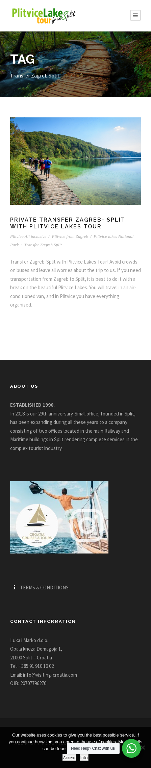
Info (84, 758)
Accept (69, 758)
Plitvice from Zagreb (70, 236)
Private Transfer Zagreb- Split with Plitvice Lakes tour (67, 223)
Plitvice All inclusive (28, 236)
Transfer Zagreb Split (42, 244)
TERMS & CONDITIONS (44, 587)
